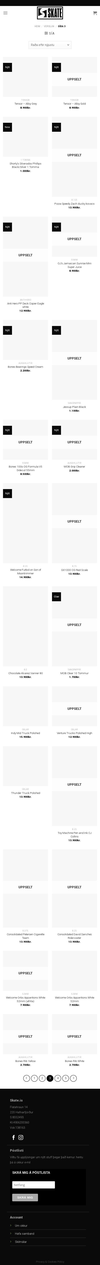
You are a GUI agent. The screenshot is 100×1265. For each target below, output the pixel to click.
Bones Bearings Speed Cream (25, 366)
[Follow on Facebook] (13, 1138)
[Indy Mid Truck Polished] (25, 706)
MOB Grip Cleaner (74, 466)
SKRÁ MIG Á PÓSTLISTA (31, 1172)
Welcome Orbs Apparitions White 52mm (74, 999)
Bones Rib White (74, 1061)
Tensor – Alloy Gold (74, 103)
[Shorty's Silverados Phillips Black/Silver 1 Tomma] (25, 137)
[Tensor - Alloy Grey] (25, 77)
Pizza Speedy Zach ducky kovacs (74, 203)
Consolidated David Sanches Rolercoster (74, 936)
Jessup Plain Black (74, 406)
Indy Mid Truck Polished (25, 733)
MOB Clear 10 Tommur (74, 673)
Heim (37, 26)
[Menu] (5, 13)
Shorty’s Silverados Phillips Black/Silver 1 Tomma (25, 165)
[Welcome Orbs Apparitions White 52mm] (74, 971)
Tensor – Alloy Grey (25, 103)
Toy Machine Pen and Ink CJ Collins (75, 834)
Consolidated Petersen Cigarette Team (25, 936)
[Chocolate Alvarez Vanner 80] (25, 626)
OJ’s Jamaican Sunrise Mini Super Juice (74, 265)
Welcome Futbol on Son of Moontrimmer (25, 571)
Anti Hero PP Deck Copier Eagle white (25, 305)
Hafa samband (24, 1233)
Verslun (49, 26)
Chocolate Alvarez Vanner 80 (25, 673)
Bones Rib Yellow (25, 1061)
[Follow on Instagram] (20, 1138)
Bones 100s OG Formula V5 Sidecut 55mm (25, 468)
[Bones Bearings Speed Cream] (25, 340)
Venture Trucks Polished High (74, 733)
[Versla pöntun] (50, 45)
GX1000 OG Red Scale (74, 570)
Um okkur (21, 1225)
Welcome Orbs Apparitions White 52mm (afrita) (25, 999)
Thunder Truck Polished (25, 792)
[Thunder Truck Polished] (25, 766)
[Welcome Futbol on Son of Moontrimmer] (25, 523)
